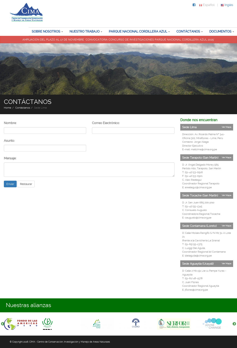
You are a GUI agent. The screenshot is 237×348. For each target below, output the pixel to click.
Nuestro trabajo (85, 31)
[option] (23, 324)
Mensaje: (10, 158)
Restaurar (26, 184)
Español (207, 5)
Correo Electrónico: (106, 123)
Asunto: (9, 140)
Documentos (220, 31)
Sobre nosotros (46, 31)
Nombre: (10, 123)
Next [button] (234, 324)
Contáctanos (188, 31)
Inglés (227, 5)
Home (7, 107)
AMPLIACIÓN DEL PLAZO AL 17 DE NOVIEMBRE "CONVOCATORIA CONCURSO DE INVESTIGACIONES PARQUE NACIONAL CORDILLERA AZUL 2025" (118, 39)
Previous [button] (3, 324)
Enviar (10, 184)
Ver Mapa (226, 127)
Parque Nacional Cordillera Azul (138, 31)
